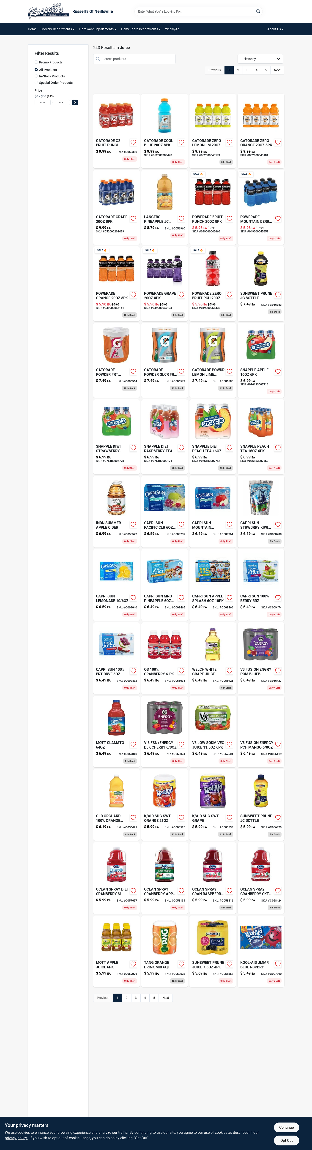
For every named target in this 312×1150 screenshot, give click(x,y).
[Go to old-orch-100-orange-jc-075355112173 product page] (116, 805)
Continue (286, 1127)
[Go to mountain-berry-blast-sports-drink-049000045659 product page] (261, 207)
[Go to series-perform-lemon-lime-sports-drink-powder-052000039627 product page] (212, 360)
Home (32, 29)
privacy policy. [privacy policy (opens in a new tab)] (16, 1138)
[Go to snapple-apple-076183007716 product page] (261, 360)
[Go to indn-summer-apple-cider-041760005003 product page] (116, 512)
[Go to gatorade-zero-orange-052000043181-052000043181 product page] (261, 131)
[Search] (258, 11)
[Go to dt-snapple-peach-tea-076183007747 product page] (212, 436)
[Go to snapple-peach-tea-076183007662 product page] (261, 436)
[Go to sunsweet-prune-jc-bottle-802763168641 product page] (261, 283)
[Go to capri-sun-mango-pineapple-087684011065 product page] (164, 585)
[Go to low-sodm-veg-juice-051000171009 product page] (212, 731)
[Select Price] (75, 102)
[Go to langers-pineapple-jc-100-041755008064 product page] (164, 207)
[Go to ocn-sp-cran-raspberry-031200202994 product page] (212, 878)
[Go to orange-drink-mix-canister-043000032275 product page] (164, 951)
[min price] (43, 102)
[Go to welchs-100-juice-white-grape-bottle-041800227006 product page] (212, 658)
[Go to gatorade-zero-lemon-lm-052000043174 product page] (212, 131)
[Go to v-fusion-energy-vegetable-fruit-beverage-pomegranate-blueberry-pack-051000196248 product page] (261, 658)
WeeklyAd (172, 29)
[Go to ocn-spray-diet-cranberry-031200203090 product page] (116, 878)
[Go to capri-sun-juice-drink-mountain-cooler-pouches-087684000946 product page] (212, 512)
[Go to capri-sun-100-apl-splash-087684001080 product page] (212, 585)
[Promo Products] (36, 62)
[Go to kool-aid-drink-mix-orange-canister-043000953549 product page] (164, 805)
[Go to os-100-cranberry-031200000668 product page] (164, 658)
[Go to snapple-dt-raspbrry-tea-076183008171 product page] (164, 436)
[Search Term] (198, 11)
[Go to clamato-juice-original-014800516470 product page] (116, 731)
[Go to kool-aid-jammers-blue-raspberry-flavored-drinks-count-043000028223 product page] (261, 951)
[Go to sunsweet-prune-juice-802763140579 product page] (212, 951)
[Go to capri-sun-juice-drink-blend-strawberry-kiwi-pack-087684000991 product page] (261, 512)
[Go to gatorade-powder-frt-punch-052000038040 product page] (116, 360)
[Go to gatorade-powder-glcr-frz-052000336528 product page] (164, 360)
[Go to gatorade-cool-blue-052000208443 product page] (164, 131)
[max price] (62, 102)
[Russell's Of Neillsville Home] (48, 11)
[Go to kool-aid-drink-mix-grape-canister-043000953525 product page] (212, 805)
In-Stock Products (52, 76)
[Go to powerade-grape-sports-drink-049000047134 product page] (164, 283)
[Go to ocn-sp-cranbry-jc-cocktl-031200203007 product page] (261, 878)
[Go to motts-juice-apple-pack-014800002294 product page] (116, 951)
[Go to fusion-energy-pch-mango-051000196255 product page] (261, 731)
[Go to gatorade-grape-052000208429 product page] (116, 207)
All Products (48, 70)
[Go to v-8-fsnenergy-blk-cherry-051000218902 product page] (164, 731)
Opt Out (286, 1140)
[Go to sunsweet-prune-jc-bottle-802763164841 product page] (261, 805)
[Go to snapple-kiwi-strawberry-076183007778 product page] (116, 436)
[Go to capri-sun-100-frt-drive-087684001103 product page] (116, 658)
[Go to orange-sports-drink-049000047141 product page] (116, 283)
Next (277, 70)
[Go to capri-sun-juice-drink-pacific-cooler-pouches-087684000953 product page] (164, 512)
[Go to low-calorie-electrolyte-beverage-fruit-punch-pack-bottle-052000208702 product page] (116, 131)
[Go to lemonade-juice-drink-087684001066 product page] (116, 585)
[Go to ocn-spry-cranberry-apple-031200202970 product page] (164, 878)
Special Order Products (56, 83)
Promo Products (51, 62)
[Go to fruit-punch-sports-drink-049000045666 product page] (212, 207)
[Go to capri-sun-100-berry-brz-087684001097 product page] (261, 585)
